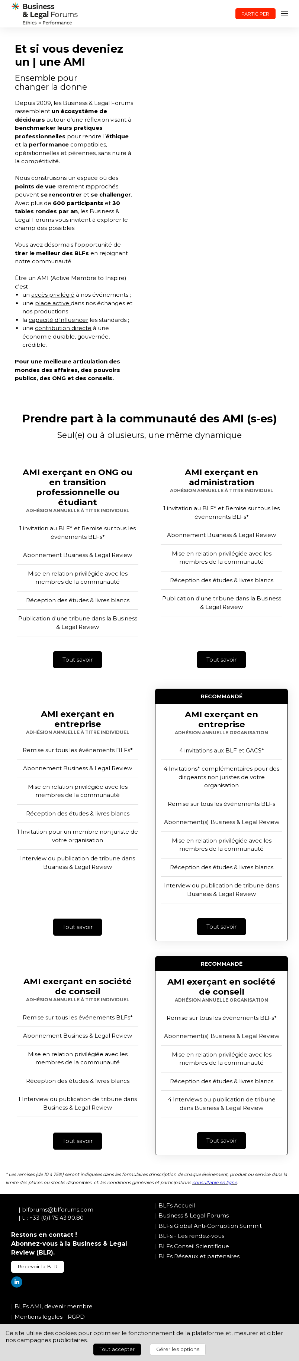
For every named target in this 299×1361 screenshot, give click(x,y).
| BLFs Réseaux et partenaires (197, 1256)
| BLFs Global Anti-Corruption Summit (208, 1225)
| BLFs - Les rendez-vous (189, 1235)
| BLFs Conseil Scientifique (192, 1246)
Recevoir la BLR (37, 1266)
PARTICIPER (255, 14)
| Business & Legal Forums (192, 1215)
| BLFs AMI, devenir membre (52, 1306)
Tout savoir (77, 659)
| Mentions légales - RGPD (48, 1316)
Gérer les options (177, 1349)
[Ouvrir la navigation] (284, 13)
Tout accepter (117, 1349)
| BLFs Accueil (175, 1205)
